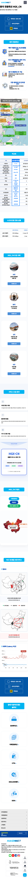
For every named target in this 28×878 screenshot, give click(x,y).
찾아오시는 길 (3, 835)
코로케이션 (14, 818)
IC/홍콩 (2, 113)
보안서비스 (14, 821)
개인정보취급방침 (4, 832)
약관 (2, 834)
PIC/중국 (3, 108)
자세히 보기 (14, 283)
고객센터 (14, 825)
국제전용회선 (3, 104)
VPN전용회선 (14, 812)
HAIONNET (6, 2)
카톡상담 (15, 28)
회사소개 (14, 828)
